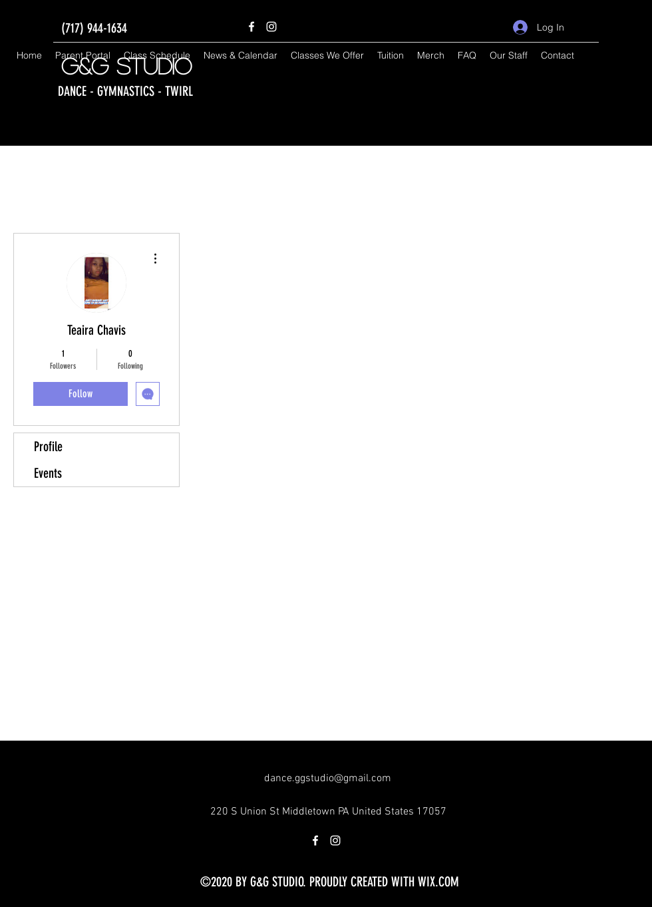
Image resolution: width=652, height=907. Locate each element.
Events (48, 473)
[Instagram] (271, 26)
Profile (48, 446)
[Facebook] (251, 26)
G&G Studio (126, 66)
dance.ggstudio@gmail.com (327, 778)
